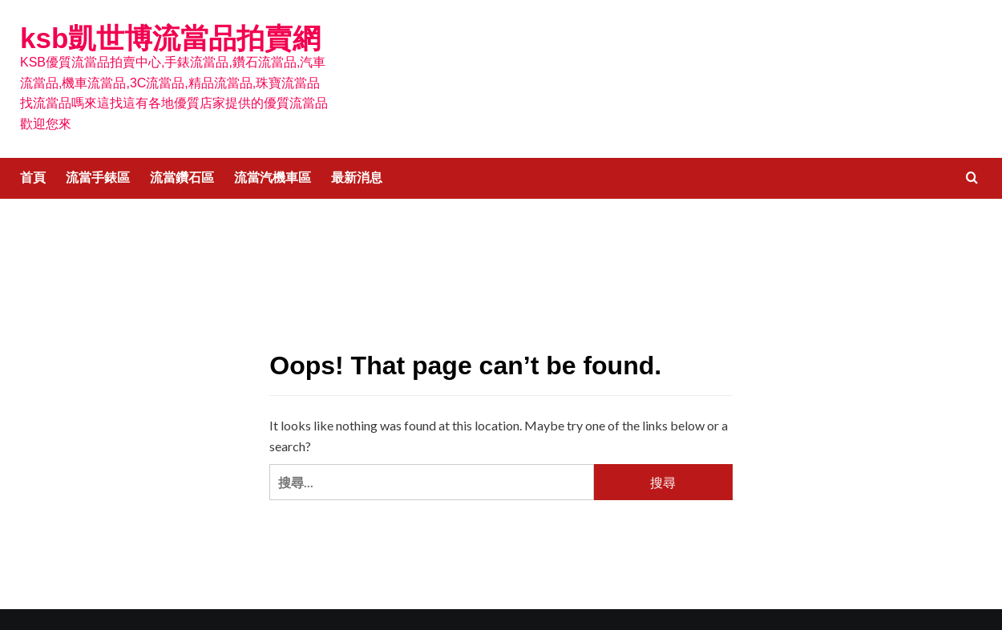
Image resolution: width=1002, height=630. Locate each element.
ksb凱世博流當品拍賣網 (170, 38)
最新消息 (356, 177)
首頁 (33, 177)
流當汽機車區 (272, 177)
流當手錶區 (98, 177)
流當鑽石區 (182, 177)
